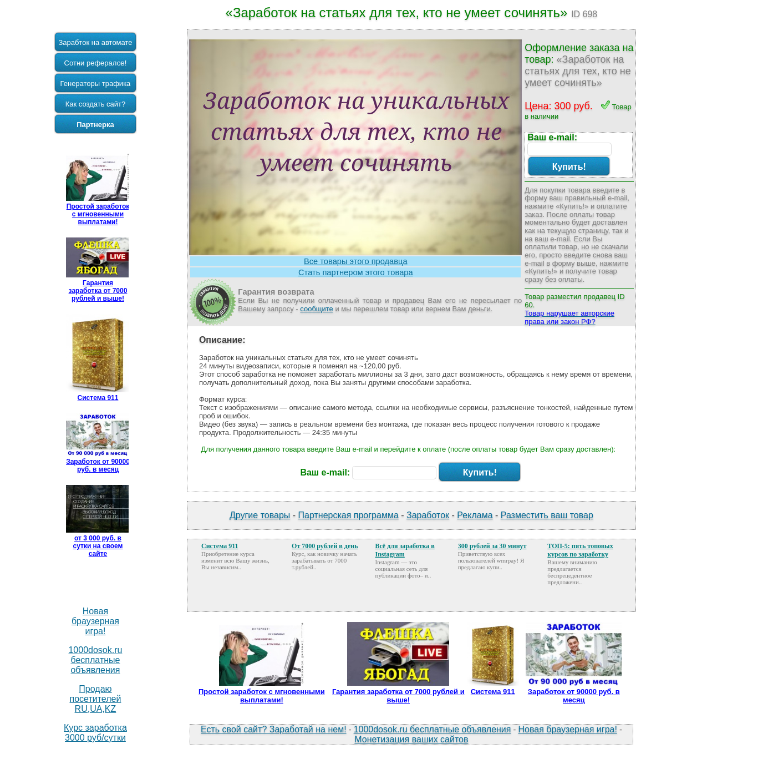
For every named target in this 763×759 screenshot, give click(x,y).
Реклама (474, 515)
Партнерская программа (348, 515)
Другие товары (260, 515)
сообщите (316, 309)
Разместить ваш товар (547, 515)
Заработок (427, 515)
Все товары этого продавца (356, 261)
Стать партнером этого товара (355, 272)
